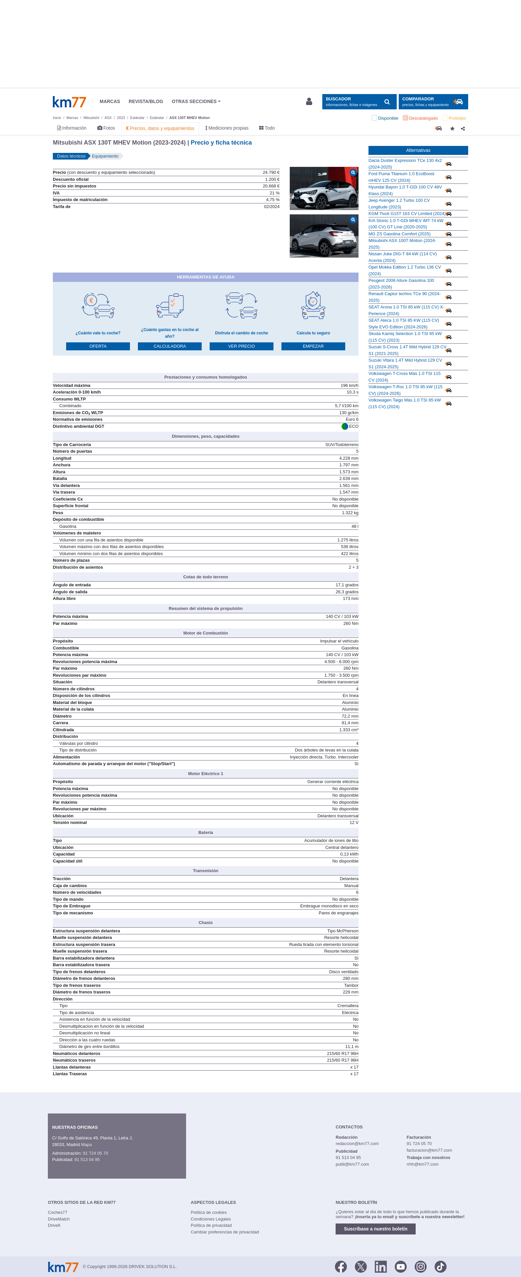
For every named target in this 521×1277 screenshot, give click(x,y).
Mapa (86, 1144)
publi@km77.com (352, 1164)
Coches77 (57, 1212)
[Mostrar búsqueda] (359, 102)
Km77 (69, 101)
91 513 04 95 (87, 1159)
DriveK (54, 1225)
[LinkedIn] (381, 1266)
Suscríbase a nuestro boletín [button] (375, 1228)
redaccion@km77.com (357, 1143)
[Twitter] (361, 1266)
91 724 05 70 (95, 1153)
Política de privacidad (211, 1225)
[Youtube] (401, 1266)
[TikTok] (441, 1266)
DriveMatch (59, 1219)
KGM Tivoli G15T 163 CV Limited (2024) (407, 213)
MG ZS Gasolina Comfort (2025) (399, 233)
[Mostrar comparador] (433, 102)
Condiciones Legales (211, 1219)
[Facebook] (341, 1266)
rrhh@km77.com (423, 1164)
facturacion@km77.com (429, 1150)
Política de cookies (209, 1212)
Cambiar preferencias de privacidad (225, 1231)
